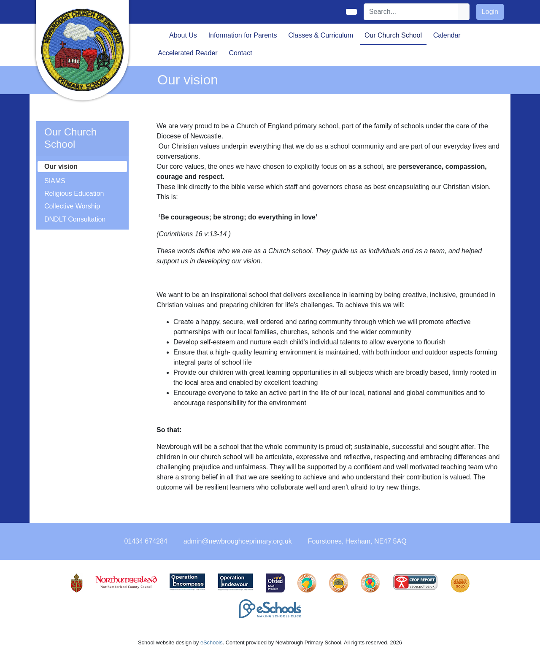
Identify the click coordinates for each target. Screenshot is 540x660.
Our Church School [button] (393, 35)
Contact (240, 53)
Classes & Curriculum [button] (320, 35)
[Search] (411, 12)
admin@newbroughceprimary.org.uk (238, 541)
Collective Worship (72, 206)
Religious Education (74, 193)
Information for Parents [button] (242, 35)
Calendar (447, 35)
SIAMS (54, 180)
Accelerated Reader (187, 53)
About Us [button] (183, 35)
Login (490, 11)
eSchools (211, 642)
